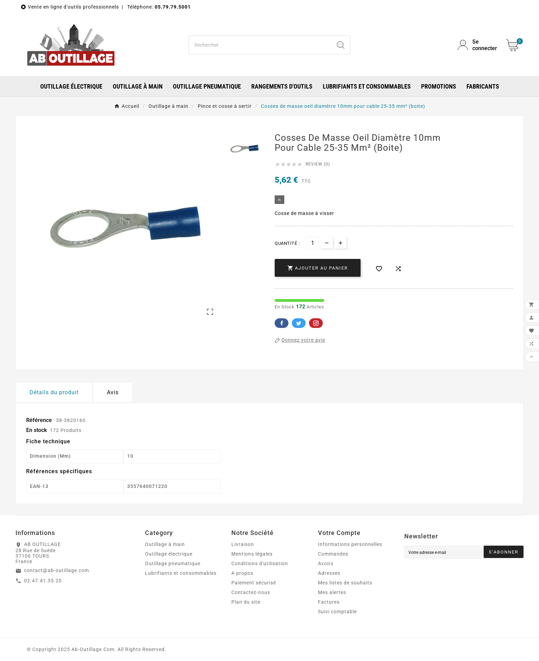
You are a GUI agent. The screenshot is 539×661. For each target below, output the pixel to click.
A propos (242, 573)
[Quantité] (312, 243)
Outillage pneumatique (172, 563)
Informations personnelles (350, 544)
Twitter (299, 323)
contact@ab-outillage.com (56, 570)
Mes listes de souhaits (345, 582)
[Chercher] (260, 45)
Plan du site (245, 602)
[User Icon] (478, 45)
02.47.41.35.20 (43, 580)
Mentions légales (252, 554)
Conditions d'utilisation (259, 563)
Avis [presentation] (113, 392)
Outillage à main (165, 544)
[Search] (340, 45)
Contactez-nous (250, 592)
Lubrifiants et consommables (181, 573)
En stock (36, 430)
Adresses (329, 573)
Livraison (242, 544)
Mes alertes (332, 592)
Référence (39, 420)
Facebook (281, 323)
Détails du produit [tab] (54, 392)
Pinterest (316, 323)
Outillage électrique (168, 554)
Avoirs (325, 563)
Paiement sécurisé (253, 582)
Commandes (333, 554)
